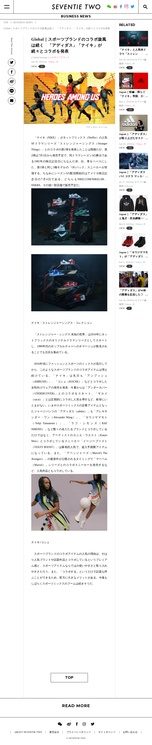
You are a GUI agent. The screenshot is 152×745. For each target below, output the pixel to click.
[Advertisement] (69, 631)
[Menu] (7, 6)
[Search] (145, 6)
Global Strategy (40, 57)
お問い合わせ (130, 732)
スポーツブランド (61, 57)
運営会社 (54, 732)
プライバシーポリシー (78, 732)
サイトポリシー (107, 732)
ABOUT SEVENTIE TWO (28, 732)
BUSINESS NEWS (76, 16)
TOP (69, 677)
